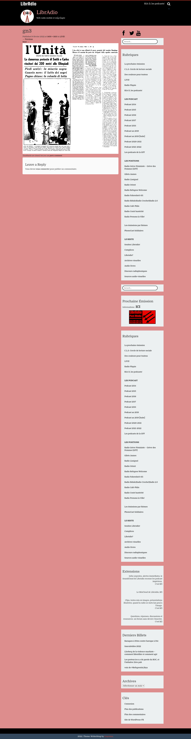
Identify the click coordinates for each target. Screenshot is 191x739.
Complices (129, 250)
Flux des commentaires (134, 714)
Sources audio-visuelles (135, 276)
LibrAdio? (128, 255)
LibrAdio (28, 4)
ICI (161, 584)
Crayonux (108, 736)
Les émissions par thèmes (136, 225)
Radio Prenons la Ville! (134, 217)
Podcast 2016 (130, 115)
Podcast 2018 (130, 126)
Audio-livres (129, 266)
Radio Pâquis (130, 85)
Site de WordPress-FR (134, 720)
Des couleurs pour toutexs (136, 74)
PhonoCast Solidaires (133, 231)
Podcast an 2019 (131, 131)
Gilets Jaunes (130, 174)
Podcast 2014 (130, 104)
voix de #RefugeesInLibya (136, 667)
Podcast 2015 (130, 110)
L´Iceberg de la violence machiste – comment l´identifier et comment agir (140, 653)
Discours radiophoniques (135, 271)
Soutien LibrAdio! (132, 244)
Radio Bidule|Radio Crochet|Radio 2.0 (141, 201)
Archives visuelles (132, 260)
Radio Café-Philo (131, 206)
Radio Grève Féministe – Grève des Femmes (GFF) (140, 167)
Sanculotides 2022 (132, 646)
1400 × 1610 (52, 36)
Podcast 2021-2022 (132, 147)
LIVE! (62, 36)
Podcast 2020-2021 (132, 142)
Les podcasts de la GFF (134, 152)
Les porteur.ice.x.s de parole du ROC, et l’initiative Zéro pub (141, 660)
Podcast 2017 (130, 120)
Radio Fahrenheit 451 (133, 195)
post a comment (56, 155)
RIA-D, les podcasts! (154, 4)
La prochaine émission (134, 64)
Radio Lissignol (131, 179)
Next (26, 42)
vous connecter (42, 169)
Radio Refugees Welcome (135, 190)
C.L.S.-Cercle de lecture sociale (138, 69)
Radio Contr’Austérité (134, 211)
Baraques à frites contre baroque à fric (141, 641)
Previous (28, 39)
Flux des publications (133, 709)
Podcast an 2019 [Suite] (134, 136)
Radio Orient (130, 185)
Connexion (129, 704)
